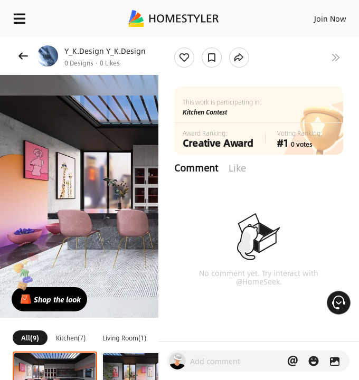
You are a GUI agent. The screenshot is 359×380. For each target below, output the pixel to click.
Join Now (330, 18)
